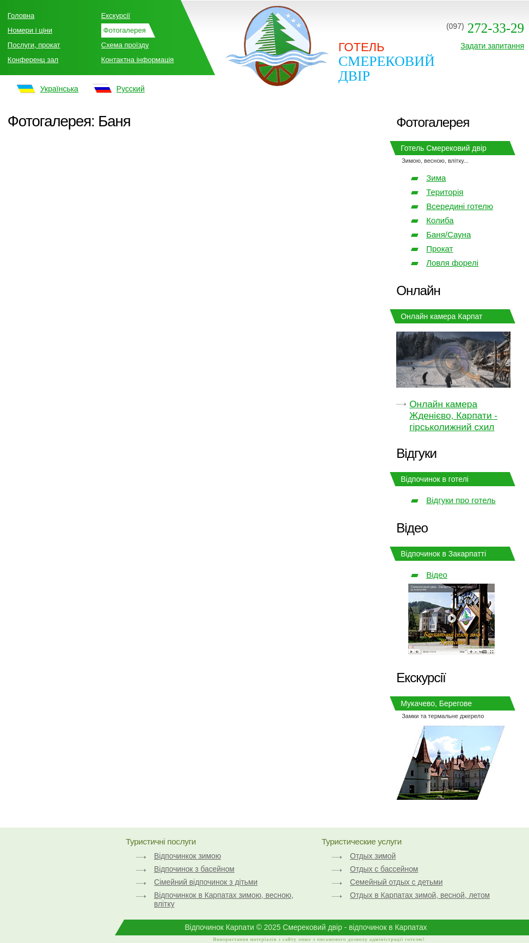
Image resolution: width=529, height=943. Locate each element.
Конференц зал (33, 60)
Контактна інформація (137, 60)
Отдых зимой (373, 856)
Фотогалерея (124, 30)
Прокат (439, 248)
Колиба (439, 220)
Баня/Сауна (448, 234)
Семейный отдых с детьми (396, 882)
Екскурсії (115, 15)
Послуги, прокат (34, 45)
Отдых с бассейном (384, 869)
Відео (436, 574)
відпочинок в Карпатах (388, 927)
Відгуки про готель (460, 500)
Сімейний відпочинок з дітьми (205, 882)
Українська (59, 88)
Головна (21, 15)
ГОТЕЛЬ (362, 47)
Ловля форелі (452, 262)
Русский (130, 88)
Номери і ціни (30, 30)
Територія (444, 192)
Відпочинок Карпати (219, 927)
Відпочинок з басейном (194, 869)
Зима (436, 177)
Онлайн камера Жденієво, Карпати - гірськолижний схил (453, 415)
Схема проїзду (125, 45)
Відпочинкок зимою (187, 856)
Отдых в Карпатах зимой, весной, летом (420, 895)
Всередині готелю (459, 206)
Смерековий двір (387, 68)
